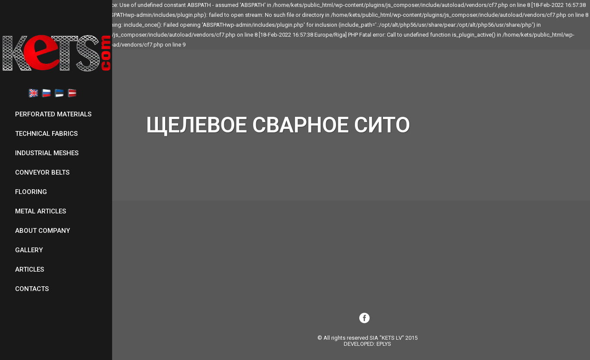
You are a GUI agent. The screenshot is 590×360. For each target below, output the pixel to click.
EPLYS (384, 344)
